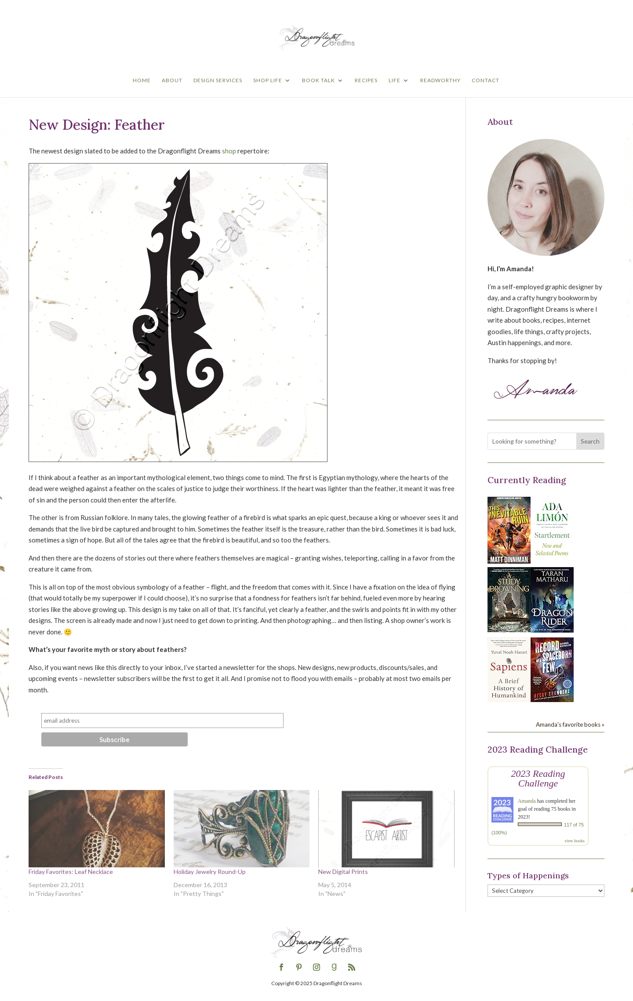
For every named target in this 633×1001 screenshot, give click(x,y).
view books (574, 840)
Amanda (527, 801)
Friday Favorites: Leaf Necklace (71, 871)
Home (142, 80)
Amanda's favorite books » (570, 724)
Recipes (366, 80)
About (172, 80)
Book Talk (318, 80)
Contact (485, 80)
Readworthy (440, 80)
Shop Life (267, 80)
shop (229, 151)
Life (394, 80)
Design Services (217, 80)
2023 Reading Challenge (538, 778)
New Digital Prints (343, 871)
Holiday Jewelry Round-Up (210, 871)
